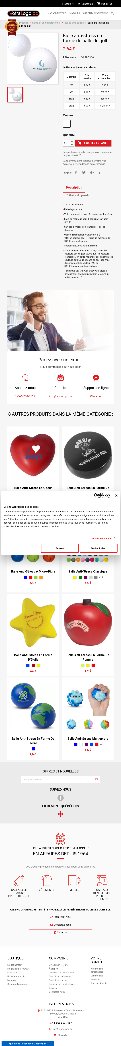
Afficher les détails (101, 538)
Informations (61, 987)
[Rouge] (30, 577)
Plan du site (95, 1034)
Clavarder (89, 916)
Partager (76, 172)
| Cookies (67, 1037)
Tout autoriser (98, 548)
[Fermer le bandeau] (116, 495)
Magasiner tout (57, 13)
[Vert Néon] (82, 665)
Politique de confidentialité (62, 967)
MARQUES (75, 13)
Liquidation (12, 955)
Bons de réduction (99, 966)
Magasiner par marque (18, 952)
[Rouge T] (33, 665)
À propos (53, 952)
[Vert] (35, 577)
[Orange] (41, 577)
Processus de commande (61, 955)
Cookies (53, 971)
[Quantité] (66, 143)
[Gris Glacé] (90, 577)
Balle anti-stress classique (87, 571)
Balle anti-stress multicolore (88, 738)
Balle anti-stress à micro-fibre (33, 571)
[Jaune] (74, 577)
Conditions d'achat (58, 963)
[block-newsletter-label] (57, 779)
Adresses (95, 962)
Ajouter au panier (93, 143)
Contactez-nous (60, 916)
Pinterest (100, 172)
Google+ (92, 172)
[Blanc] (67, 124)
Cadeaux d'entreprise (95, 13)
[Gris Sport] (95, 577)
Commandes (97, 958)
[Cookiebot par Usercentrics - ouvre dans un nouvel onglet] (96, 495)
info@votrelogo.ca (62, 1011)
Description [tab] (74, 187)
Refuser (60, 548)
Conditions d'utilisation (60, 959)
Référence (69, 57)
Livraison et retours (58, 948)
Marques (11, 963)
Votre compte (98, 943)
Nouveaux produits (16, 959)
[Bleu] (25, 577)
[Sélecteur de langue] (68, 4)
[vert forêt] (80, 577)
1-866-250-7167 (32, 916)
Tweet (84, 172)
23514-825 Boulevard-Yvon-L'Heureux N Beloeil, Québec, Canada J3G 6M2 (62, 996)
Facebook (60, 798)
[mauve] (85, 577)
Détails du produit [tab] (78, 195)
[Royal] (27, 665)
